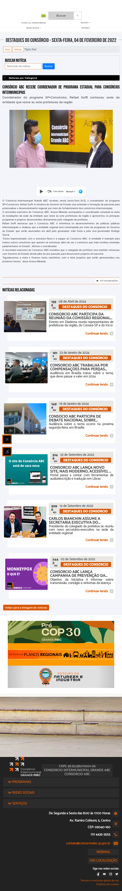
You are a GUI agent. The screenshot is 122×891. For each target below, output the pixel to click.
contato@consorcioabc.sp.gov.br (88, 843)
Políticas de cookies (107, 884)
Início (7, 49)
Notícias (18, 49)
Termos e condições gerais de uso (99, 880)
